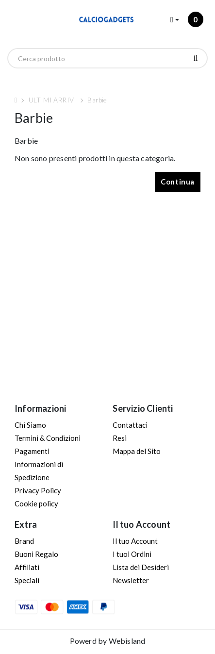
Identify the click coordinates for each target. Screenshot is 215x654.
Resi (120, 438)
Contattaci (130, 424)
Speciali (27, 580)
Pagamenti (32, 451)
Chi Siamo (30, 424)
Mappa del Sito (137, 451)
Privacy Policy (38, 490)
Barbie (97, 100)
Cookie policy (36, 503)
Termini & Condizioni (48, 438)
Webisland (127, 640)
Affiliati (27, 567)
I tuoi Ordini (132, 554)
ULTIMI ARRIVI (53, 100)
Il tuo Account (135, 541)
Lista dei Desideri (141, 567)
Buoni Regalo (36, 554)
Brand (24, 541)
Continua (178, 181)
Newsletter (131, 580)
